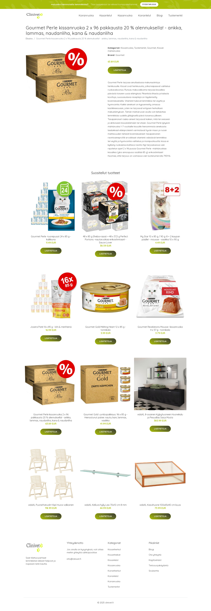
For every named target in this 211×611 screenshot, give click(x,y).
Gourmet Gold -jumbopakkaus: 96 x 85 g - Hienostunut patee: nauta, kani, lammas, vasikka (105, 420)
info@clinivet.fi (74, 562)
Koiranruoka (86, 17)
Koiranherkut (114, 574)
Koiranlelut (144, 17)
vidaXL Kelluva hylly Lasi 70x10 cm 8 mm (105, 508)
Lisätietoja (120, 73)
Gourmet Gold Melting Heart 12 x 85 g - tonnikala (105, 332)
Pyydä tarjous (149, 4)
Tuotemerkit (175, 17)
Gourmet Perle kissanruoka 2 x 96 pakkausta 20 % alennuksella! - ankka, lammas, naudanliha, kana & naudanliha (51, 420)
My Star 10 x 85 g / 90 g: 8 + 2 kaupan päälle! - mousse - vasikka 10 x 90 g (160, 241)
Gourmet (151, 51)
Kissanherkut (114, 553)
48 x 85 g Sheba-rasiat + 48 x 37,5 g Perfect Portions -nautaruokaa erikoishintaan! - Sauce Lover (105, 242)
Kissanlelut (105, 17)
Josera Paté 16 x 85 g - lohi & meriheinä (50, 330)
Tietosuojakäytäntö (158, 569)
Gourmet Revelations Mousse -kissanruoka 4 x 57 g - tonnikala (160, 332)
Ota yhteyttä (155, 558)
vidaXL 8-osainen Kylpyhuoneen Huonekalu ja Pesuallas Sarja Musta (160, 419)
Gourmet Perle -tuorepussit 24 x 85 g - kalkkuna (51, 241)
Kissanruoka (125, 17)
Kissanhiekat (114, 558)
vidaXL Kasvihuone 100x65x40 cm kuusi (160, 508)
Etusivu (29, 42)
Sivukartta (154, 574)
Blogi (160, 17)
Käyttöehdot (155, 563)
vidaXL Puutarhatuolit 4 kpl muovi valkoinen (51, 508)
